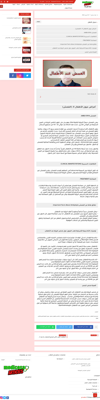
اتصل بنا (42, 1)
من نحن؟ (48, 1)
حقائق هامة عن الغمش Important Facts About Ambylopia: (78, 44)
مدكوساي (84, 397)
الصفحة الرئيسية (92, 379)
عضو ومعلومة (58, 4)
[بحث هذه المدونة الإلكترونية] (18, 360)
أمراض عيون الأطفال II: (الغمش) (86, 29)
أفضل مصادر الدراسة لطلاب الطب (81, 359)
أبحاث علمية (30, 4)
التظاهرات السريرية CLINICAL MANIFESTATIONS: (81, 36)
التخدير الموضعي (16, 28)
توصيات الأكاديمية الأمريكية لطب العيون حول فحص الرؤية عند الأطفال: (74, 48)
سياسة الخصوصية (56, 1)
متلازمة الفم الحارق (16, 57)
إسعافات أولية (39, 4)
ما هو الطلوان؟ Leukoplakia (14, 18)
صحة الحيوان (68, 8)
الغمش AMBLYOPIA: (90, 32)
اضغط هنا (60, 359)
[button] (83, 327)
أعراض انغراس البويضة (15, 47)
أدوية (14, 4)
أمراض (23, 4)
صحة (18, 4)
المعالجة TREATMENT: (90, 40)
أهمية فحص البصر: (90, 52)
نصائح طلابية (48, 4)
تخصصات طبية (67, 4)
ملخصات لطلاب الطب (67, 1)
